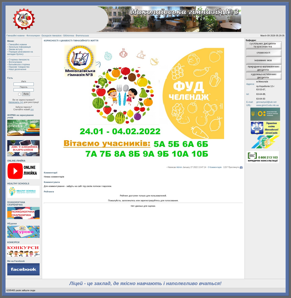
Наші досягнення (17, 69)
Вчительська (82, 35)
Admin (179, 167)
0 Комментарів (215, 167)
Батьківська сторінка (19, 64)
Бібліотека (68, 35)
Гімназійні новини (15, 35)
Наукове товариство (19, 67)
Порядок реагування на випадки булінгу (20, 52)
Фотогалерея (33, 35)
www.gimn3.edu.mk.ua (267, 105)
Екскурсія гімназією (52, 35)
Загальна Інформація (20, 47)
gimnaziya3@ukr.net (266, 102)
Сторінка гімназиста (19, 59)
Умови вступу (16, 49)
